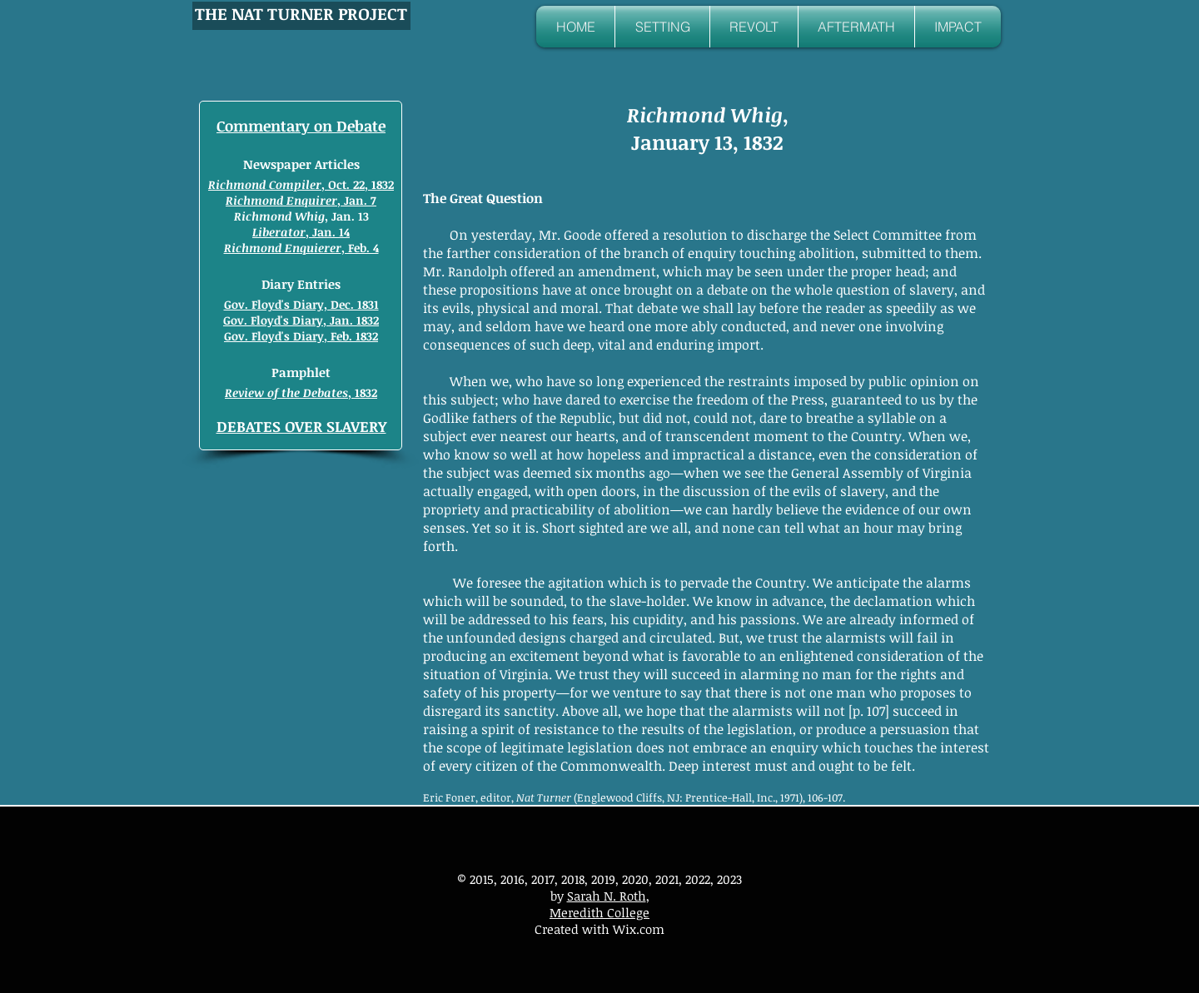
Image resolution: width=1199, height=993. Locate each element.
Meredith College (599, 912)
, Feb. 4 (301, 248)
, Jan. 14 (301, 232)
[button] (662, 26)
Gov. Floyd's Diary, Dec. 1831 (301, 304)
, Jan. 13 (301, 216)
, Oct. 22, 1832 (301, 184)
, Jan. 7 (301, 200)
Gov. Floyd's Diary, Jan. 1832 (301, 320)
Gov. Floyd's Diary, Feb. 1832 (301, 336)
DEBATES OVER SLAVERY (301, 426)
